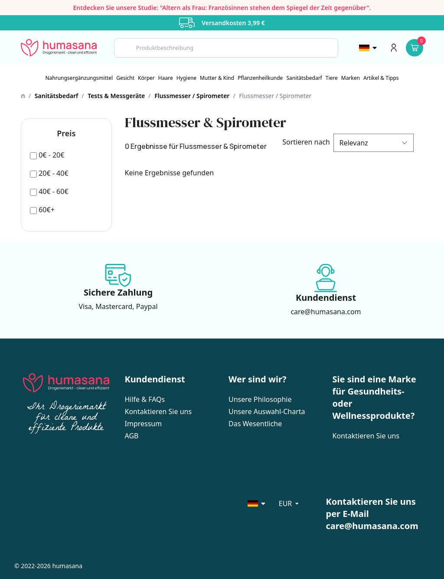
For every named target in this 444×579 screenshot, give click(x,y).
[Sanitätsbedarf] (303, 78)
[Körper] (146, 78)
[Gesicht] (125, 78)
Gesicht (125, 78)
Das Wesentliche (255, 423)
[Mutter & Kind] (217, 78)
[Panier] (414, 47)
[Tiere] (332, 78)
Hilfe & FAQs (145, 399)
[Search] (226, 48)
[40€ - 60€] (49, 191)
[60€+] (42, 209)
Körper (146, 78)
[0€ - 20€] (47, 155)
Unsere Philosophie (260, 399)
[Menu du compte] (393, 47)
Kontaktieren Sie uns (158, 411)
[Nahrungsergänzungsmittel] (78, 78)
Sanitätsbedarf (304, 78)
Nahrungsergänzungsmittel (79, 78)
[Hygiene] (186, 78)
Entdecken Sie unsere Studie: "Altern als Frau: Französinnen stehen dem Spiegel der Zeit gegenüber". (222, 7)
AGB (132, 436)
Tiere (332, 78)
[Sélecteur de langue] (369, 48)
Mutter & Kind (217, 78)
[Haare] (166, 78)
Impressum (143, 423)
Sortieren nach (304, 142)
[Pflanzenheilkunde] (260, 78)
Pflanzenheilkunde (260, 78)
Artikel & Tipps (381, 78)
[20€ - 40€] (49, 173)
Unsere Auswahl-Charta (267, 411)
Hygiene (186, 78)
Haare (165, 78)
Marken (350, 78)
